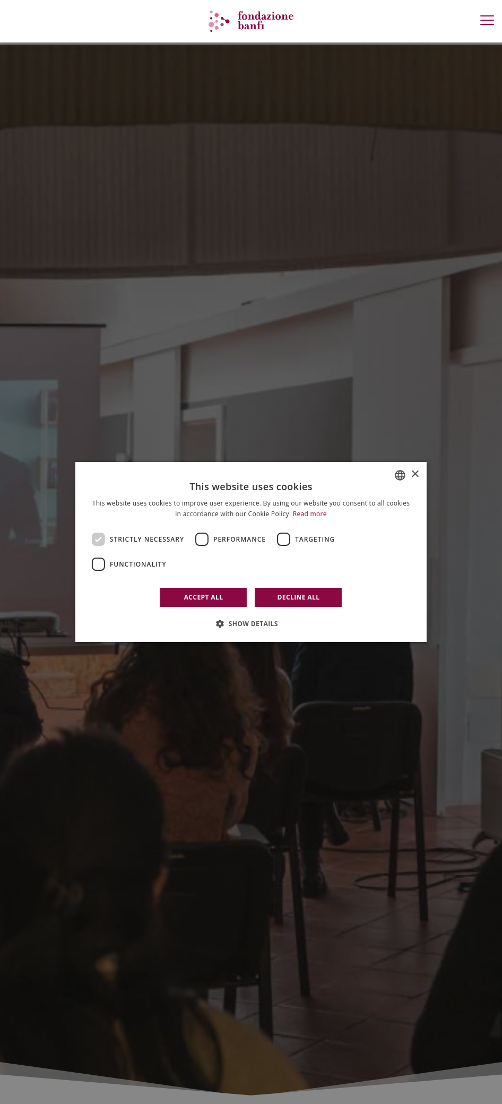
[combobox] (400, 475)
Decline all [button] (299, 597)
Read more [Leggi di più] (310, 513)
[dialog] (251, 552)
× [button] (415, 474)
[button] (251, 623)
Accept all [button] (203, 597)
